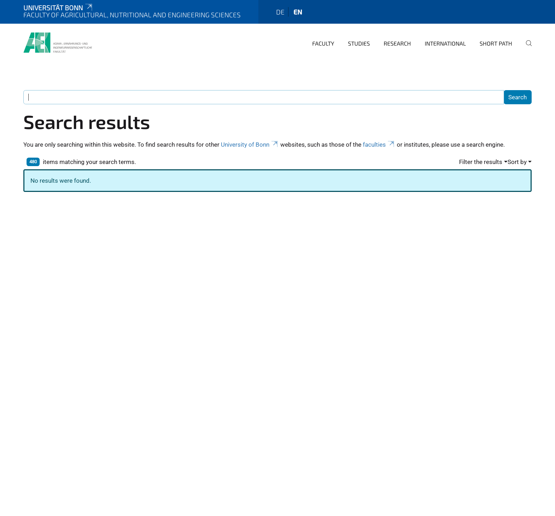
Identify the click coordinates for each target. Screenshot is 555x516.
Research (397, 43)
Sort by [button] (517, 161)
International (445, 43)
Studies (359, 43)
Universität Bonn (58, 8)
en (297, 12)
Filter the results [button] (480, 161)
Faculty (323, 43)
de (280, 12)
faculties (379, 144)
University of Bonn (250, 144)
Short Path (496, 43)
